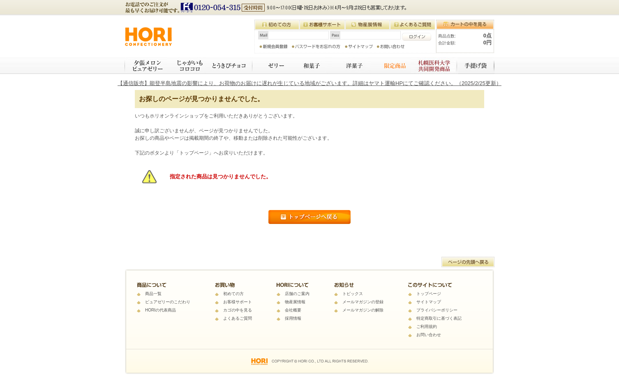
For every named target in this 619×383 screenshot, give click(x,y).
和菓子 (310, 66)
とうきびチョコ (229, 66)
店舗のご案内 (297, 293)
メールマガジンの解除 (362, 310)
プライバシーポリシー (436, 310)
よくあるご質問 (237, 318)
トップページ (428, 293)
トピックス (352, 293)
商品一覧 (153, 293)
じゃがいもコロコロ (186, 66)
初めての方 (233, 293)
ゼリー (271, 66)
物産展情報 (295, 302)
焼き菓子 (351, 66)
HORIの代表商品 (160, 310)
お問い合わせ (428, 334)
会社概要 (293, 310)
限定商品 (391, 66)
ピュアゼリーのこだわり (167, 302)
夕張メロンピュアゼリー (146, 66)
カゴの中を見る (237, 310)
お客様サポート (237, 302)
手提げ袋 (476, 66)
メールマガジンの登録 (362, 302)
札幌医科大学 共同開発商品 (434, 66)
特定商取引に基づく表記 (439, 318)
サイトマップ (428, 302)
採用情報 (293, 318)
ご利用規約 (426, 326)
